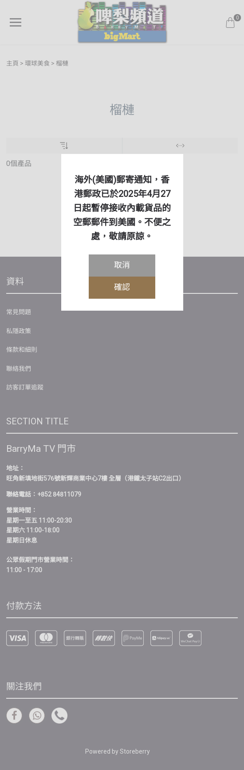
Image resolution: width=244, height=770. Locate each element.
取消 (122, 265)
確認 (122, 287)
